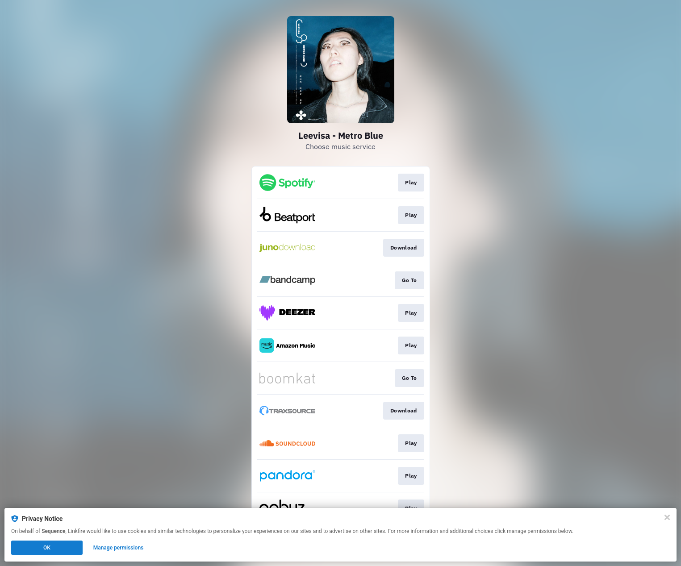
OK (46, 548)
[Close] (667, 517)
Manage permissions (118, 548)
